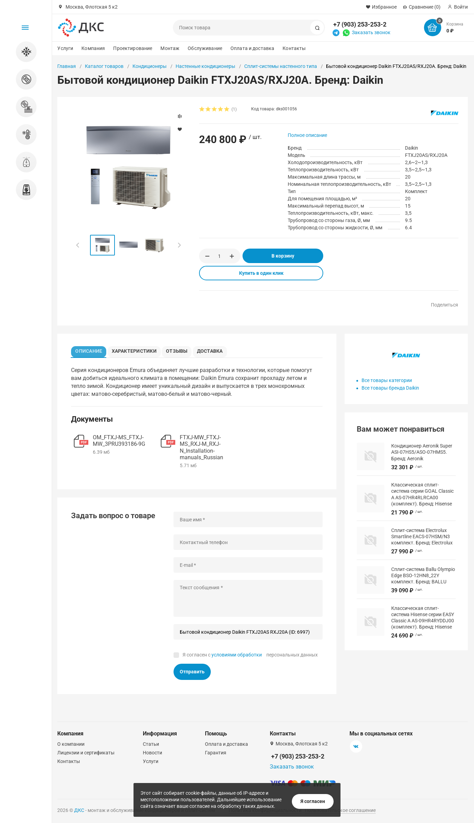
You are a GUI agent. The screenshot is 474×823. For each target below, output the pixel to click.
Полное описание (307, 135)
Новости (152, 752)
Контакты (294, 48)
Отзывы (181, 350)
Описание (90, 350)
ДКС (79, 810)
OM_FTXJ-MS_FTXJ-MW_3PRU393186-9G (119, 442)
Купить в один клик (261, 273)
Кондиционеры (149, 66)
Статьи (151, 744)
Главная (66, 66)
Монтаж (169, 48)
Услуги (65, 48)
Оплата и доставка (252, 48)
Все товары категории (387, 380)
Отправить (192, 673)
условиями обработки (236, 656)
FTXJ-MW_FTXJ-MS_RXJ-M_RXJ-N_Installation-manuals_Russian (201, 449)
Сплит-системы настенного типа (280, 66)
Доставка (217, 350)
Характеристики (137, 350)
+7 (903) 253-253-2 (359, 24)
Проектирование (132, 48)
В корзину (282, 256)
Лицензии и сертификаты (86, 752)
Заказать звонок (371, 32)
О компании (71, 744)
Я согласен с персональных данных (250, 656)
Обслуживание (205, 48)
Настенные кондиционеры (205, 66)
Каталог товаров (104, 66)
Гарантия (215, 752)
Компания (93, 48)
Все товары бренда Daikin (390, 388)
